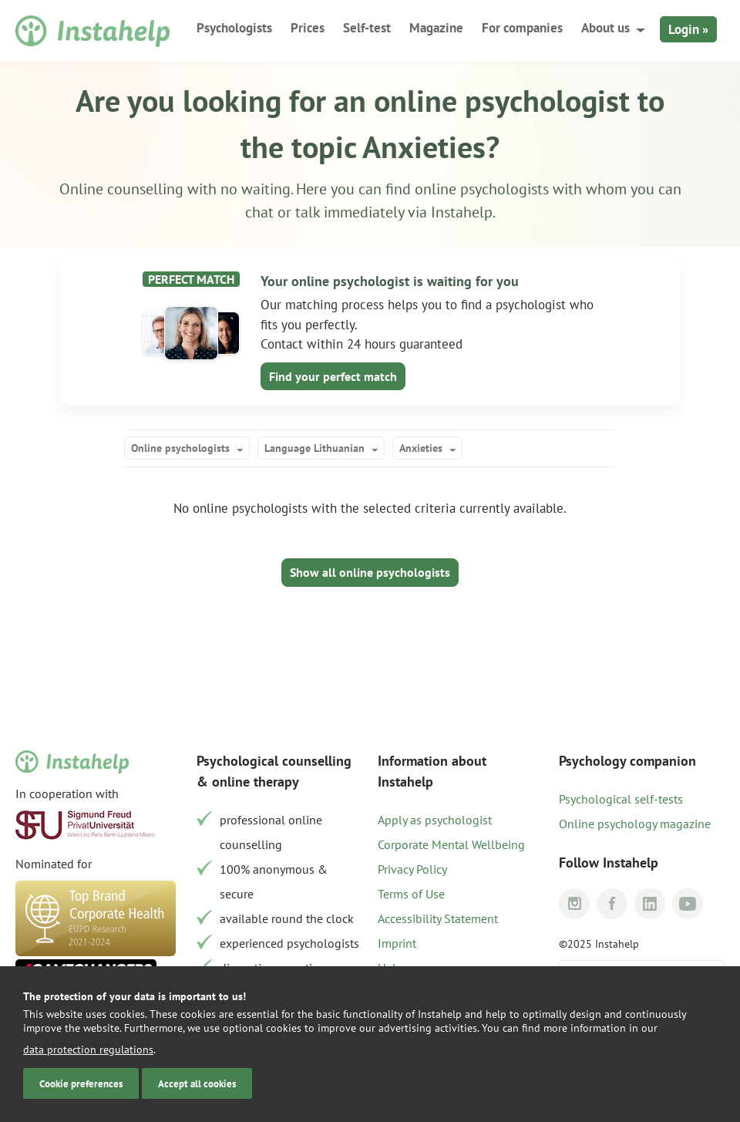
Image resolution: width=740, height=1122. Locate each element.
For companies (522, 27)
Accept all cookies (197, 1083)
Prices (308, 27)
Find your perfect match (333, 376)
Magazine (436, 27)
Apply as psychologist (435, 819)
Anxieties (420, 448)
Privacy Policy (412, 869)
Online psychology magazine (635, 823)
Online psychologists (180, 448)
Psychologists (234, 27)
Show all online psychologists (370, 572)
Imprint (397, 943)
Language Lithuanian (314, 448)
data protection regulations (88, 1049)
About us (605, 27)
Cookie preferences (81, 1083)
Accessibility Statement (438, 918)
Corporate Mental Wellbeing (451, 844)
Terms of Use (411, 893)
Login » (688, 29)
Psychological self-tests (621, 799)
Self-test (367, 27)
